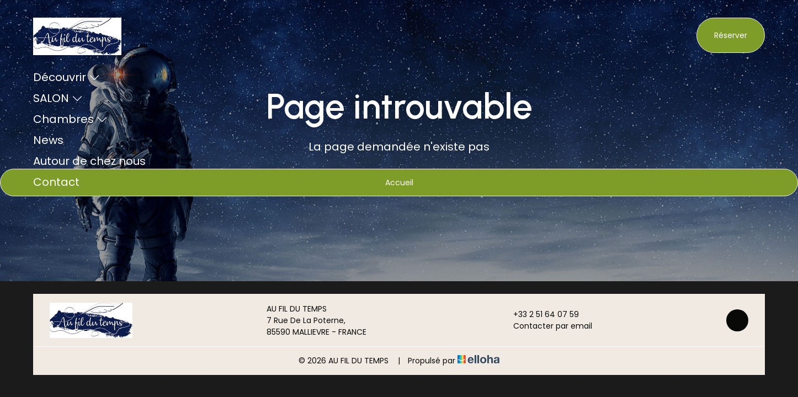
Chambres (70, 119)
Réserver (730, 35)
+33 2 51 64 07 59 (540, 314)
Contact (56, 182)
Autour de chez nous (89, 161)
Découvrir (66, 77)
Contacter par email (546, 325)
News (48, 140)
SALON (58, 98)
